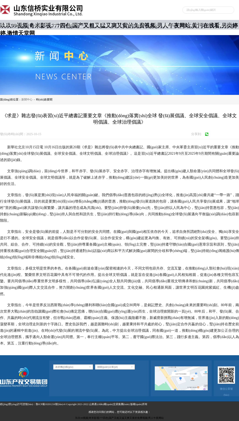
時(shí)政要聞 (44, 99)
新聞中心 (26, 99)
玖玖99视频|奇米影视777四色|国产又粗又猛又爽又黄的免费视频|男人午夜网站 (119, 417)
